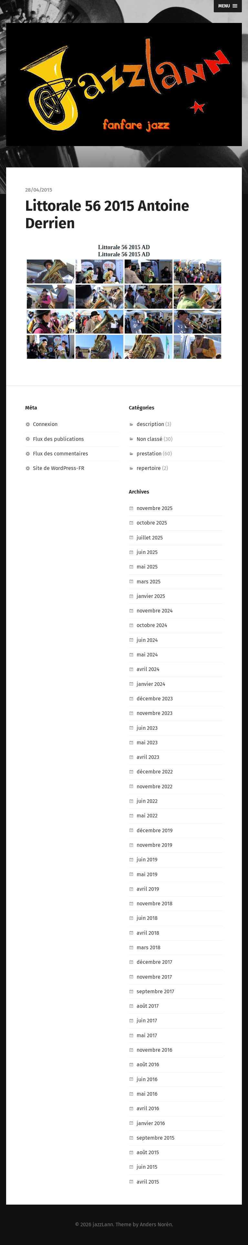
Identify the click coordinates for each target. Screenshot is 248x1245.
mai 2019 (147, 874)
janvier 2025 (151, 596)
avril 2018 (148, 933)
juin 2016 (147, 1079)
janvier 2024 (151, 684)
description (150, 424)
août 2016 (148, 1064)
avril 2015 (148, 1182)
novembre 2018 (154, 903)
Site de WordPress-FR (58, 468)
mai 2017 (147, 1035)
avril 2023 (148, 757)
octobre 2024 (152, 625)
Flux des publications (58, 439)
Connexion (45, 424)
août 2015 (148, 1152)
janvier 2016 (151, 1123)
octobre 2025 (152, 523)
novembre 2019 (154, 845)
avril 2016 (148, 1108)
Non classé (149, 439)
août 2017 (148, 1006)
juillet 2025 (150, 538)
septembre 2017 (155, 991)
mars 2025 (148, 582)
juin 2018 (147, 918)
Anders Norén (156, 1224)
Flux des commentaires (60, 454)
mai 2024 (147, 655)
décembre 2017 (154, 962)
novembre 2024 (155, 611)
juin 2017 (147, 1020)
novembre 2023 (154, 713)
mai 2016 (147, 1094)
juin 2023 (147, 728)
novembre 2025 (154, 508)
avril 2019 (148, 889)
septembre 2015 (155, 1138)
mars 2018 (148, 947)
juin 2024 (147, 640)
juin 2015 (147, 1167)
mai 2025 (147, 567)
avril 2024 (148, 669)
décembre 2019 (155, 830)
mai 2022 (147, 816)
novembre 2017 (154, 977)
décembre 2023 (155, 699)
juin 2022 (147, 801)
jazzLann (103, 1224)
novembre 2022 (154, 786)
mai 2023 (147, 743)
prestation (149, 454)
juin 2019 (147, 860)
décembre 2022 (155, 772)
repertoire (149, 468)
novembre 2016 (154, 1050)
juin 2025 (147, 552)
